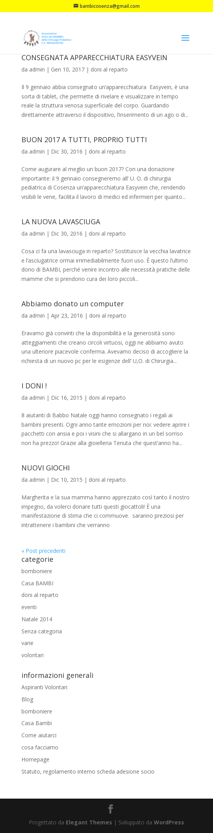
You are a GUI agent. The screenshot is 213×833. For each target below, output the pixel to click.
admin (37, 69)
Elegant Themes (89, 822)
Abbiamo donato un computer (72, 303)
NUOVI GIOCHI (45, 467)
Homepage (35, 759)
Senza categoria (41, 631)
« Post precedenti (43, 550)
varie (27, 643)
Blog (27, 699)
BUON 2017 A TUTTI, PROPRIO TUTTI (84, 139)
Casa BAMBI (37, 583)
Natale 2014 (36, 619)
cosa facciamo (39, 747)
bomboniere (36, 571)
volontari (32, 655)
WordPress (169, 822)
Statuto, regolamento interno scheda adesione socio (88, 771)
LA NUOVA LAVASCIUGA (60, 221)
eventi (29, 607)
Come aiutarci (38, 735)
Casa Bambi (36, 723)
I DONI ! (34, 385)
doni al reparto (109, 69)
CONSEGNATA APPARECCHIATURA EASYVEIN (94, 57)
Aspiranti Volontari (44, 687)
